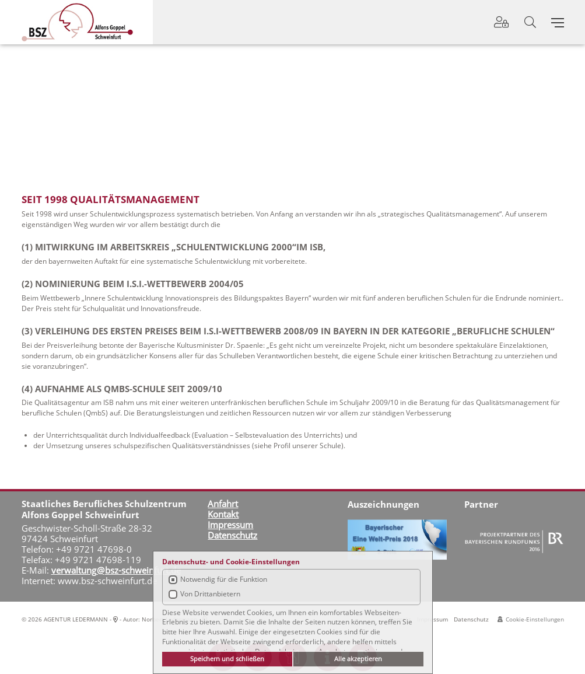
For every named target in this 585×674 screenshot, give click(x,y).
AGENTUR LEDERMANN (76, 619)
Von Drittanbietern (210, 594)
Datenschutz (471, 619)
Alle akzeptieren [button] (358, 658)
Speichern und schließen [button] (227, 658)
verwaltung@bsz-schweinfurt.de (116, 570)
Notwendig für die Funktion (223, 579)
